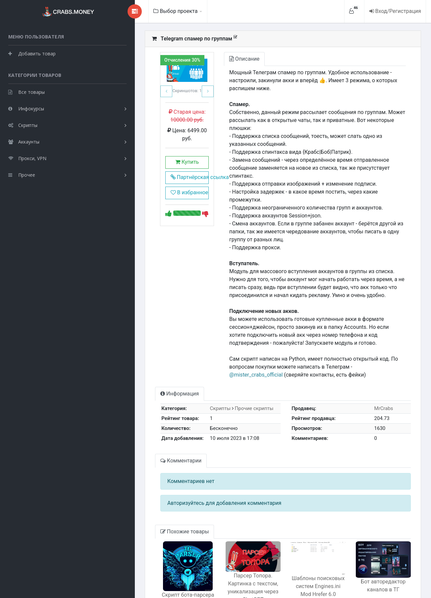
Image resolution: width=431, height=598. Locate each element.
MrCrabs (377, 361)
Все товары (26, 91)
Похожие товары (143, 484)
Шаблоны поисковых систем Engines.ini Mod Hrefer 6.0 (302, 545)
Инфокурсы (26, 108)
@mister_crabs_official (322, 319)
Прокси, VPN (27, 157)
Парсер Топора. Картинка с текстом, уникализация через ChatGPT (227, 542)
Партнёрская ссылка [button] (152, 175)
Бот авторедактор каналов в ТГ (377, 545)
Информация (138, 346)
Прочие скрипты (220, 361)
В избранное (150, 191)
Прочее (21, 174)
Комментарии (139, 413)
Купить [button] (150, 160)
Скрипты (22, 124)
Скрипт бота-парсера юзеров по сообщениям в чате (151, 555)
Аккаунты (23, 141)
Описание (213, 59)
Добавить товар (32, 53)
